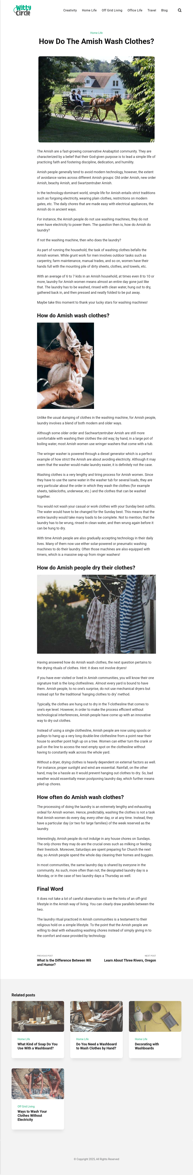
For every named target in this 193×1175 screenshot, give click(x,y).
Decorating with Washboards (147, 1046)
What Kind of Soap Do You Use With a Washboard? (38, 1046)
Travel (151, 10)
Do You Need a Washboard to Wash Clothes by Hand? (96, 1046)
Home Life (89, 10)
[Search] (179, 10)
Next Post (126, 959)
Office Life (135, 10)
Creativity (70, 10)
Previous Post (66, 961)
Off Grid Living (112, 10)
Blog (164, 10)
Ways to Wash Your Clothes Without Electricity (32, 1116)
